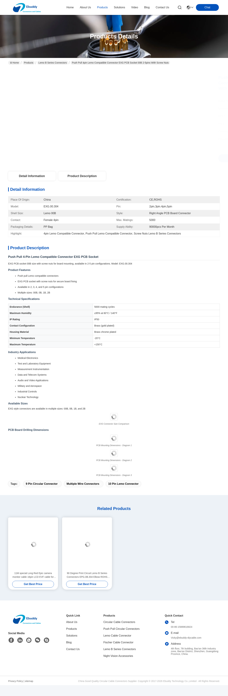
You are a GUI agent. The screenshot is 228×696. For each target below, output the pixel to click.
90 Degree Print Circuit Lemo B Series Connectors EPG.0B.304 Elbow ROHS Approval (87, 575)
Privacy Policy (15, 681)
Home (70, 7)
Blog (69, 642)
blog (147, 7)
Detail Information (32, 176)
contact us (162, 7)
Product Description (82, 176)
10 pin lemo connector (123, 483)
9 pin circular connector (42, 483)
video (134, 7)
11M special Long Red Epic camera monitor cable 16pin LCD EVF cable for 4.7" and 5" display (33, 575)
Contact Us (73, 649)
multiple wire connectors (82, 483)
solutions (119, 7)
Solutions (71, 635)
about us (85, 7)
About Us (71, 622)
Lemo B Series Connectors (53, 62)
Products (28, 62)
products (102, 7)
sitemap (29, 681)
